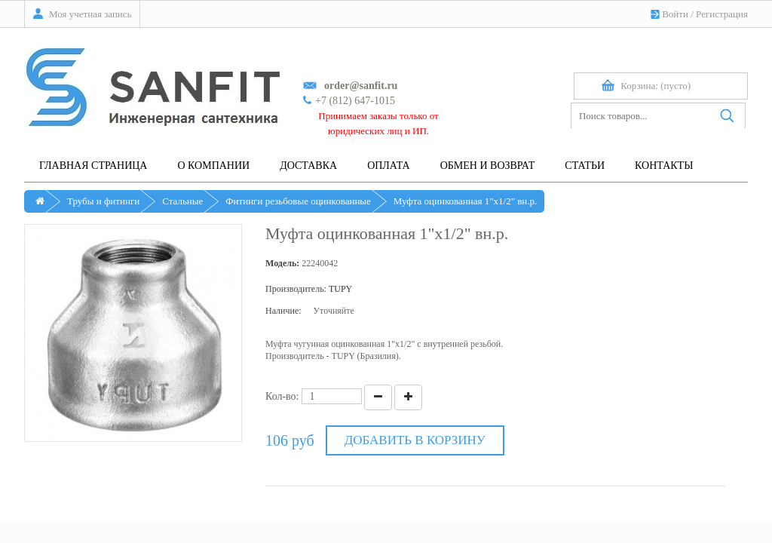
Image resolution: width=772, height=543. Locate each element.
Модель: (282, 263)
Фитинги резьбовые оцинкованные (298, 201)
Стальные (182, 201)
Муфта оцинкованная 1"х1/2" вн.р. (465, 201)
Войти (675, 14)
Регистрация (722, 14)
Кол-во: (282, 396)
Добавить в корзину (415, 440)
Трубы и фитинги (103, 201)
